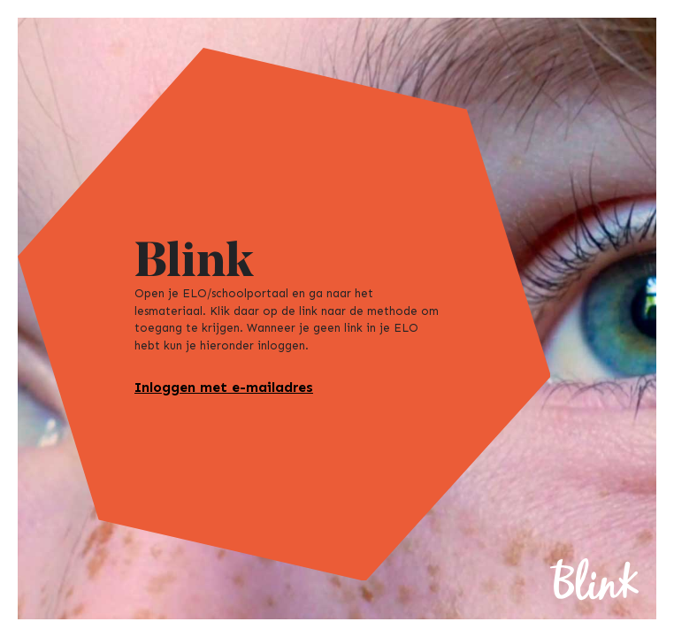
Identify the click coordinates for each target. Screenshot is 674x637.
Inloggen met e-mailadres (223, 387)
